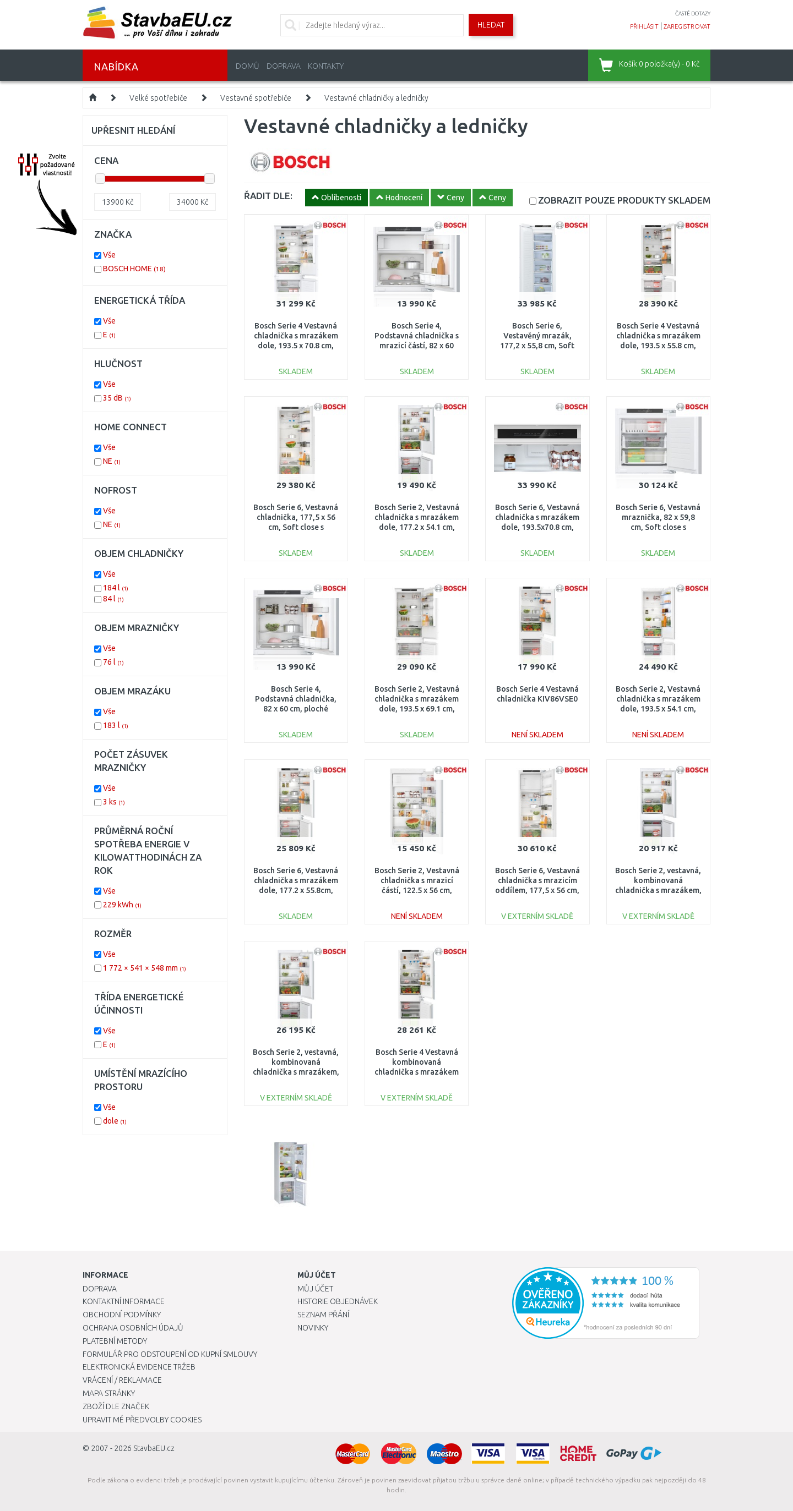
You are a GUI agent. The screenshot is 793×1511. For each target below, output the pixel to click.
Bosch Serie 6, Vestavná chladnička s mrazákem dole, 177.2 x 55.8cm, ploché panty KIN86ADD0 (295, 890)
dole (115, 1120)
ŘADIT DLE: (268, 195)
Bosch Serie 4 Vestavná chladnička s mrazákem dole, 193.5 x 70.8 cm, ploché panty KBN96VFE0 (296, 345)
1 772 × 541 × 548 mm (144, 967)
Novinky (312, 1327)
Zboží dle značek (116, 1406)
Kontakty (326, 66)
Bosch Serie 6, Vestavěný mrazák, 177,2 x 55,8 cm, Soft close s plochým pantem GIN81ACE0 (537, 345)
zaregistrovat (687, 26)
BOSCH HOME (134, 268)
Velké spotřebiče (158, 98)
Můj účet (315, 1288)
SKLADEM (624, 200)
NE (112, 461)
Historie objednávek (337, 1301)
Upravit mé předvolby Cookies (142, 1419)
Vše (109, 254)
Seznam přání (323, 1314)
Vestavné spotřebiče (255, 98)
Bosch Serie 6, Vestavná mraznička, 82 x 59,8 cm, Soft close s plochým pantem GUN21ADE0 (658, 527)
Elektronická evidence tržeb (139, 1366)
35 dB (117, 397)
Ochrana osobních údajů (133, 1327)
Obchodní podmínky (122, 1314)
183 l (115, 725)
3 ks (114, 801)
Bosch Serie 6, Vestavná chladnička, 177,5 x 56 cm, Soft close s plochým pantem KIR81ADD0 (295, 527)
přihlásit (644, 26)
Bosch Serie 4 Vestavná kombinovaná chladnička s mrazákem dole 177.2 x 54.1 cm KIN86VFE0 (416, 1072)
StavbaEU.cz (154, 1448)
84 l (113, 598)
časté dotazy (692, 13)
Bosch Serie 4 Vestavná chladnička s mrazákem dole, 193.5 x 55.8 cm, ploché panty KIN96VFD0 (658, 345)
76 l (113, 662)
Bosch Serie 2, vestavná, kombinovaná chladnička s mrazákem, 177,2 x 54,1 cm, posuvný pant (658, 890)
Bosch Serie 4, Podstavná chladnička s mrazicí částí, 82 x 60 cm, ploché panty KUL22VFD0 (416, 345)
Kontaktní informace (124, 1301)
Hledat (490, 24)
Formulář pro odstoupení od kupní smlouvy (170, 1354)
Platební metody (115, 1341)
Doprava (284, 66)
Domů (247, 66)
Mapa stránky (109, 1393)
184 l (115, 587)
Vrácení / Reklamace (122, 1380)
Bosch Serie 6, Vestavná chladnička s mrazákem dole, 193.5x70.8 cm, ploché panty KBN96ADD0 (537, 527)
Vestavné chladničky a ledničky (376, 98)
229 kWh (122, 904)
